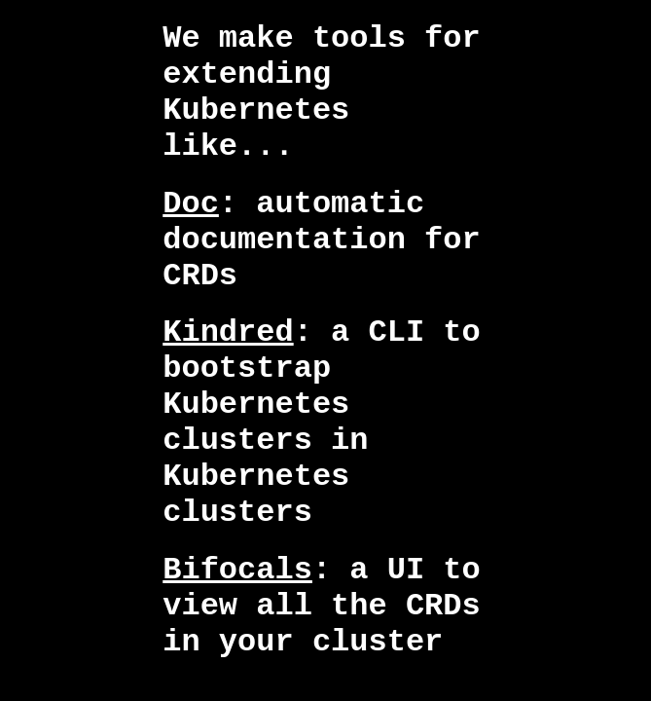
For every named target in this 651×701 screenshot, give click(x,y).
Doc (191, 204)
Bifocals (237, 570)
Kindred (228, 332)
